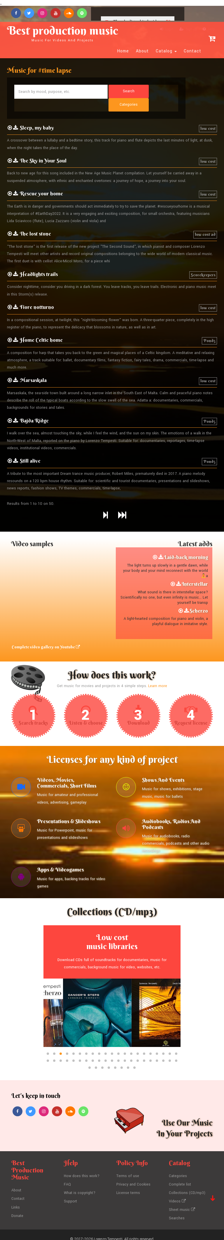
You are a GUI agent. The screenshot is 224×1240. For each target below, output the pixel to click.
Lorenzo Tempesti (108, 1230)
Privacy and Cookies (133, 1176)
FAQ (67, 1176)
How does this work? (82, 1168)
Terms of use (127, 1168)
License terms (128, 1184)
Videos (177, 1192)
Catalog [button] (166, 51)
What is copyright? (79, 1184)
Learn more (157, 673)
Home (123, 51)
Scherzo (199, 598)
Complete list (180, 1176)
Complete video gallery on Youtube (45, 634)
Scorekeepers (203, 262)
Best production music (66, 33)
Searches (177, 1209)
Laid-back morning (186, 545)
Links (15, 1199)
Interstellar (195, 571)
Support (70, 1192)
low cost (208, 115)
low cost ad (205, 222)
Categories (178, 1168)
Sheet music (182, 1201)
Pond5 (209, 328)
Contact (192, 51)
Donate (17, 1207)
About (142, 51)
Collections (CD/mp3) (187, 1184)
